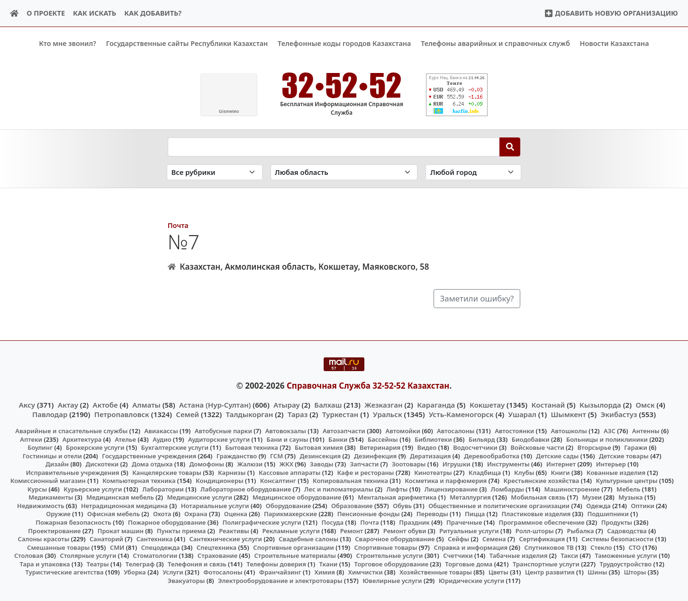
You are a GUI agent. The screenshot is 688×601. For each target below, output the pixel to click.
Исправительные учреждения (72, 472)
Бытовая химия (319, 447)
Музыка (630, 497)
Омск (645, 404)
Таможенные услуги (626, 555)
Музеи (592, 497)
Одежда (598, 505)
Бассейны (383, 439)
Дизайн (57, 464)
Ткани (328, 563)
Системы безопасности (617, 539)
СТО (635, 547)
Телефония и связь (197, 563)
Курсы (37, 488)
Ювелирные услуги (392, 580)
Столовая (28, 555)
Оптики (642, 505)
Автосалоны (455, 431)
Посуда (332, 522)
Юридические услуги (471, 580)
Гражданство (237, 455)
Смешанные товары (58, 547)
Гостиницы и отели (52, 455)
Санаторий (106, 539)
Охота (162, 514)
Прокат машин (121, 530)
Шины (597, 572)
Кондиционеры (220, 480)
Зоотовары (408, 464)
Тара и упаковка (45, 563)
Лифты (397, 488)
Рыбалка (580, 530)
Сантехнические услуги (225, 539)
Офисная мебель (113, 514)
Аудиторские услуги (219, 439)
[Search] (510, 146)
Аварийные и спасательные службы (71, 431)
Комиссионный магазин (48, 480)
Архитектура (82, 439)
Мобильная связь (538, 497)
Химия (324, 572)
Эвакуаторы (186, 580)
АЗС (610, 431)
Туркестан (340, 414)
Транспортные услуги (546, 563)
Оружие (58, 514)
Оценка (235, 514)
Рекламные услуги (291, 530)
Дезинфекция (375, 455)
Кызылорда (600, 404)
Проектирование (54, 530)
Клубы (524, 472)
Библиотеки (433, 439)
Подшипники (608, 514)
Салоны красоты (44, 539)
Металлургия (470, 497)
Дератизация (430, 455)
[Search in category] (215, 172)
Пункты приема (181, 530)
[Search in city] (473, 172)
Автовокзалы (285, 431)
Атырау (286, 404)
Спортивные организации (293, 547)
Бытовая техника (251, 447)
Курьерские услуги (92, 488)
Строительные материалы (295, 555)
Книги (560, 472)
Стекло (601, 547)
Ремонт (351, 530)
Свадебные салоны (308, 539)
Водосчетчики (475, 447)
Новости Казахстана (614, 43)
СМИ (117, 547)
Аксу (27, 404)
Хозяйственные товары (435, 572)
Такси (569, 555)
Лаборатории (163, 488)
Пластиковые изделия (535, 514)
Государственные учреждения (149, 455)
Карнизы (231, 472)
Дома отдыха (152, 464)
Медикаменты (50, 497)
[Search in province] (344, 172)
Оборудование (288, 505)
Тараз (298, 414)
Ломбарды (507, 488)
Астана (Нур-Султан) (215, 404)
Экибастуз (619, 414)
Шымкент (568, 414)
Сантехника (154, 539)
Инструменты (508, 464)
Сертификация (542, 539)
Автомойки (402, 431)
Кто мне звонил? (67, 43)
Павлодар (49, 414)
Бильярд (482, 439)
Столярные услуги (88, 555)
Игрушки (457, 464)
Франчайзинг (280, 572)
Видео (427, 447)
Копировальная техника (350, 480)
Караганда (436, 404)
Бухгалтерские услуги (174, 447)
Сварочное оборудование (395, 539)
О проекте (46, 13)
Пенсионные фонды (368, 514)
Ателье (125, 439)
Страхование (217, 555)
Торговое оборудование (391, 563)
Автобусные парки (223, 431)
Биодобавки (531, 439)
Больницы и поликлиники (607, 439)
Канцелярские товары (166, 472)
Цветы (498, 572)
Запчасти (364, 464)
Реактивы (234, 530)
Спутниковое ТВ (548, 547)
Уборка (135, 572)
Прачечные (464, 522)
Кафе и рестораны (365, 472)
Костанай (548, 404)
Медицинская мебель (120, 497)
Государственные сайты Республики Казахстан (187, 43)
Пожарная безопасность (73, 522)
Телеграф (140, 563)
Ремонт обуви (404, 530)
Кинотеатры (433, 472)
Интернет (561, 464)
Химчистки (365, 572)
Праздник (414, 522)
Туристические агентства (65, 572)
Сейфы (458, 539)
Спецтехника (216, 547)
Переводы (432, 514)
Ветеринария (380, 447)
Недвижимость (40, 505)
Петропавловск (121, 414)
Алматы (146, 404)
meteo (229, 111)
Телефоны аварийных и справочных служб (495, 43)
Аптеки (31, 439)
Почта (178, 224)
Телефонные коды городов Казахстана (344, 43)
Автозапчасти (344, 431)
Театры (98, 563)
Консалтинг (278, 480)
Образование (352, 505)
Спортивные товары (385, 547)
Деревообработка (491, 455)
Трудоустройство (625, 563)
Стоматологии (155, 555)
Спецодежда (160, 547)
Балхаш (328, 404)
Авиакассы (161, 431)
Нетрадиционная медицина (124, 505)
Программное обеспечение (542, 522)
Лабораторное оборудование (245, 488)
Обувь (402, 505)
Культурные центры (627, 480)
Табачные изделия (518, 555)
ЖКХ (286, 464)
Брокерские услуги (95, 447)
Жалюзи (250, 464)
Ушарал (522, 414)
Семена (494, 539)
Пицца (475, 514)
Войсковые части (537, 447)
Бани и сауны (287, 439)
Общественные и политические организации (499, 505)
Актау (68, 404)
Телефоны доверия (276, 563)
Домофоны (206, 464)
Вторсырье (594, 447)
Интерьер (611, 464)
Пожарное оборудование (167, 522)
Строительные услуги (389, 555)
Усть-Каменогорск (461, 414)
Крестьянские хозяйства (541, 480)
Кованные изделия (616, 472)
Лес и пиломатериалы (338, 488)
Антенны (646, 431)
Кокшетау (487, 404)
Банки (337, 439)
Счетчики (457, 555)
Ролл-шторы (535, 530)
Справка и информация (471, 547)
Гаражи (635, 447)
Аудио (162, 439)
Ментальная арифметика (397, 497)
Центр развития (549, 572)
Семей (187, 414)
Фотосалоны (222, 572)
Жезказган (383, 404)
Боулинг (40, 447)
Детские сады (557, 455)
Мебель (628, 488)
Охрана (196, 514)
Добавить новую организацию (611, 13)
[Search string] (334, 146)
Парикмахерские (290, 514)
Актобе (105, 404)
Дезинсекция (320, 455)
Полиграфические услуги (261, 522)
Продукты (617, 522)
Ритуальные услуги (468, 530)
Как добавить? (152, 13)
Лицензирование (451, 488)
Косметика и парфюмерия (446, 480)
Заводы (321, 464)
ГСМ (276, 455)
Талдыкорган (249, 414)
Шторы (635, 572)
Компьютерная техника (138, 480)
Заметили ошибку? (477, 298)
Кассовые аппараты (289, 472)
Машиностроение (572, 488)
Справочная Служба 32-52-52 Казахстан (368, 385)
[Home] (14, 13)
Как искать (94, 13)
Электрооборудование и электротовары (280, 580)
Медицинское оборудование (297, 497)
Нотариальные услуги (215, 505)
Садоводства (627, 530)
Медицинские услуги (200, 497)
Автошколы (569, 431)
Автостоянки (514, 431)
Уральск (387, 414)
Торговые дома (468, 563)
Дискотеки (101, 464)
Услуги (173, 572)
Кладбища (485, 472)
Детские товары (624, 455)
